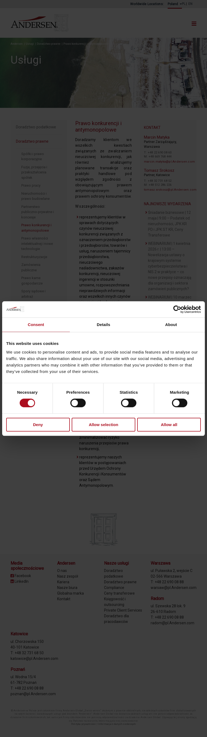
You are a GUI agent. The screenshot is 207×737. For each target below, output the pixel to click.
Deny (38, 424)
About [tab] (171, 324)
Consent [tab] (36, 324)
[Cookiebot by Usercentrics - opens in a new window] (177, 309)
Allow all (169, 424)
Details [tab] (103, 324)
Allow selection (103, 424)
